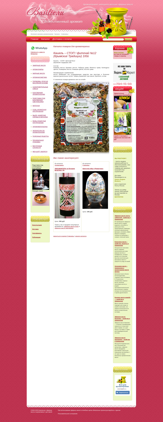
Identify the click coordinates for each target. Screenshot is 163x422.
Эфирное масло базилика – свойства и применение (122, 318)
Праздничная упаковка (38, 141)
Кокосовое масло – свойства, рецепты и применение (122, 243)
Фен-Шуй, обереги (40, 151)
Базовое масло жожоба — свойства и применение (122, 299)
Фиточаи (36, 106)
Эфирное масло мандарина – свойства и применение (122, 339)
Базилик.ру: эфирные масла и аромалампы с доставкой (41, 411)
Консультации (37, 225)
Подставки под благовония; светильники (39, 100)
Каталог (45, 39)
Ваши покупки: (119, 52)
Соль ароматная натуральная (39, 110)
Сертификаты (37, 233)
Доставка (35, 229)
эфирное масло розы (71, 226)
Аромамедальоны (40, 127)
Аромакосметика (40, 77)
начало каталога (80, 236)
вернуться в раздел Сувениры (63, 236)
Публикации (36, 237)
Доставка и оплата (62, 39)
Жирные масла (39, 73)
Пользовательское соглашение (67, 414)
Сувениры (86, 165)
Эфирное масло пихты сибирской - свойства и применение (123, 217)
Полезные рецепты (41, 136)
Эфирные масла (39, 65)
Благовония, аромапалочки (39, 93)
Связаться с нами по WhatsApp (39, 52)
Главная (34, 39)
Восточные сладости (37, 146)
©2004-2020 (34, 410)
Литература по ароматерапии (39, 131)
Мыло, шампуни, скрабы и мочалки (40, 116)
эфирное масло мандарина (64, 228)
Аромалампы (38, 69)
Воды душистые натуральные (39, 122)
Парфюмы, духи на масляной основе (40, 82)
